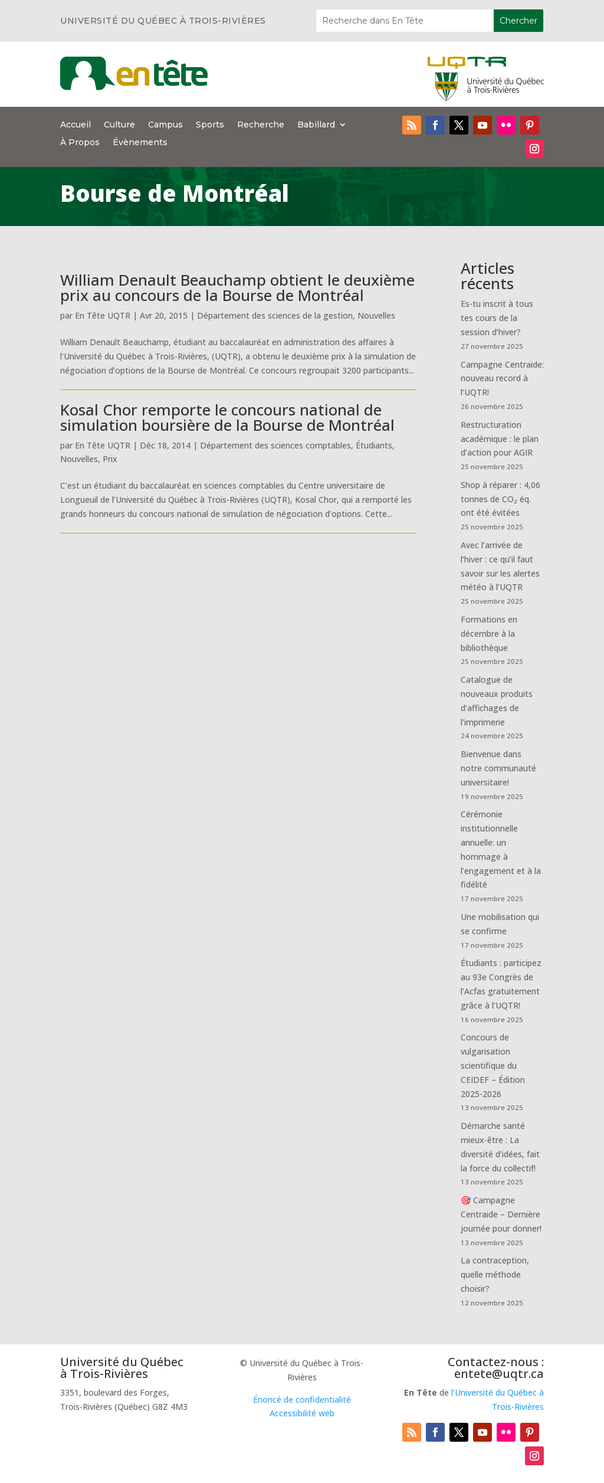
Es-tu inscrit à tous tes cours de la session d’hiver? (497, 318)
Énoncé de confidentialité (302, 1399)
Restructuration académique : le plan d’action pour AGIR (500, 439)
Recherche (260, 125)
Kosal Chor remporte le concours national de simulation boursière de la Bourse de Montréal (227, 417)
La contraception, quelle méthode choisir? (495, 1274)
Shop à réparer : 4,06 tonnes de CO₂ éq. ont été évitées (500, 499)
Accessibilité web (302, 1413)
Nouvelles (376, 315)
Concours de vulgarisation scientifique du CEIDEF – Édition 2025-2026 (493, 1065)
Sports (210, 125)
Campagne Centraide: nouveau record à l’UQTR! (502, 378)
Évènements (140, 143)
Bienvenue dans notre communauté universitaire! (498, 768)
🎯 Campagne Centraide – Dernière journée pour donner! (501, 1214)
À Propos (80, 143)
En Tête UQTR (102, 315)
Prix (110, 458)
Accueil (75, 125)
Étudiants (374, 445)
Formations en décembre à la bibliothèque (489, 633)
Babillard (316, 125)
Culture (119, 125)
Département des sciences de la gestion (275, 315)
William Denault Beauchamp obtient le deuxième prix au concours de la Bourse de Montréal (237, 287)
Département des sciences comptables (275, 445)
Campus (165, 125)
